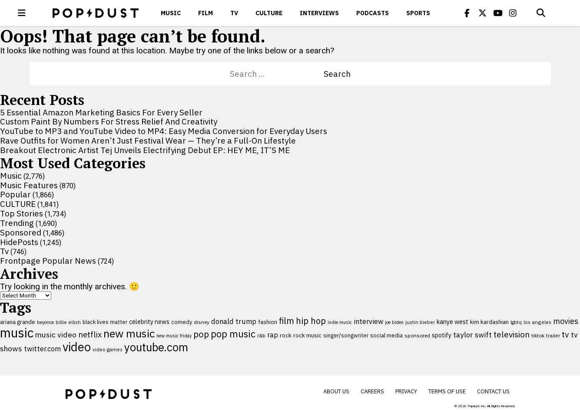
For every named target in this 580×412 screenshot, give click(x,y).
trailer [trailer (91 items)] (553, 335)
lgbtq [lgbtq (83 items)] (516, 322)
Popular (15, 194)
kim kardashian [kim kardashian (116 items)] (489, 322)
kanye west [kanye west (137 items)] (452, 321)
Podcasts (372, 13)
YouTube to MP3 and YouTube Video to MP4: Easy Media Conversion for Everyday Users (163, 131)
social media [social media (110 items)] (386, 335)
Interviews (319, 13)
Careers (372, 391)
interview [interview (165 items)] (368, 321)
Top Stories (21, 213)
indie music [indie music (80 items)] (340, 322)
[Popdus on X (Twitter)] (482, 13)
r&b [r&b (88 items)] (261, 335)
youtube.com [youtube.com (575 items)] (156, 347)
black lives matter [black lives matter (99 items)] (105, 321)
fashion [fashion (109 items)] (267, 322)
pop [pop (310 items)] (201, 334)
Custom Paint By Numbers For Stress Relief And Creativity (108, 121)
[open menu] (22, 13)
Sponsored (20, 232)
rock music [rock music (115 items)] (307, 335)
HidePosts (19, 242)
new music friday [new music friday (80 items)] (174, 336)
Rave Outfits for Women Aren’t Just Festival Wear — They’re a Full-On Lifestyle (148, 140)
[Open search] (541, 13)
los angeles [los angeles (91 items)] (537, 322)
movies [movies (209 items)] (565, 321)
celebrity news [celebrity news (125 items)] (149, 322)
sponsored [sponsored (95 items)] (417, 335)
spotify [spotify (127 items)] (441, 335)
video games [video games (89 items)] (108, 349)
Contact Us (493, 391)
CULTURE (268, 13)
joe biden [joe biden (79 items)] (394, 322)
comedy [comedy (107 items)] (181, 322)
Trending (17, 223)
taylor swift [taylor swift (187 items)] (472, 335)
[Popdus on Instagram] (512, 13)
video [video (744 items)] (77, 347)
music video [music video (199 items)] (55, 335)
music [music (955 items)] (16, 332)
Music (171, 13)
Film (205, 13)
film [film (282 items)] (286, 321)
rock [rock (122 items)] (286, 335)
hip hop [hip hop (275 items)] (311, 321)
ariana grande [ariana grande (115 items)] (17, 322)
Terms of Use (447, 391)
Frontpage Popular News (48, 260)
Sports (418, 13)
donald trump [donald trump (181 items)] (233, 321)
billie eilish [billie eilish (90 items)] (68, 322)
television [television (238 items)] (512, 334)
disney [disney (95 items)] (201, 322)
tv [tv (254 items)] (565, 334)
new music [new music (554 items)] (129, 333)
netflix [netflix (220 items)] (90, 334)
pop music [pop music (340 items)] (233, 334)
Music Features (29, 185)
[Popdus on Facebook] (467, 13)
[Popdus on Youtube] (497, 13)
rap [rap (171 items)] (272, 335)
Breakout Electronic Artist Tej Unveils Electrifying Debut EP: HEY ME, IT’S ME (145, 150)
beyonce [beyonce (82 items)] (45, 322)
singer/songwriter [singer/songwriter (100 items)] (345, 335)
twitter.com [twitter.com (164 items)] (42, 348)
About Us (336, 391)
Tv (234, 13)
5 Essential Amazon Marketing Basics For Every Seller (101, 112)
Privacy (406, 391)
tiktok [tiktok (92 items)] (537, 335)
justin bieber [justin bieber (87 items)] (420, 322)
